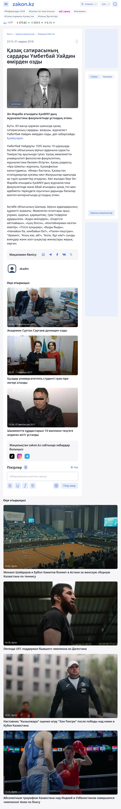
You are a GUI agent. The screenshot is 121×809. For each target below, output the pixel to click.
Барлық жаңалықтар (25, 34)
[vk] (64, 254)
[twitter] (71, 254)
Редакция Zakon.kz (46, 34)
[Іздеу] (115, 4)
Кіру (76, 467)
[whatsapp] (43, 254)
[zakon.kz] (23, 4)
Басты (9, 34)
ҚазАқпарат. (15, 138)
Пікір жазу (69, 485)
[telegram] (50, 254)
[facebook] (57, 254)
